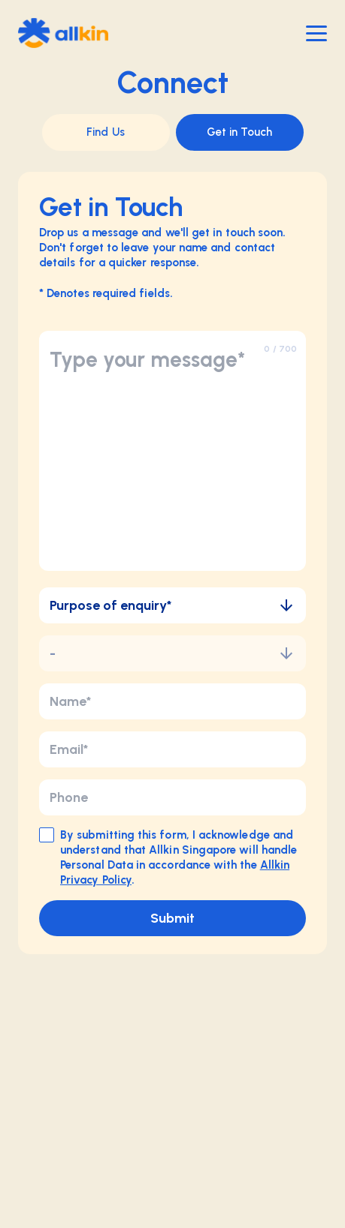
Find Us (105, 132)
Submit (172, 918)
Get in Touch (240, 132)
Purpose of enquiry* (172, 605)
